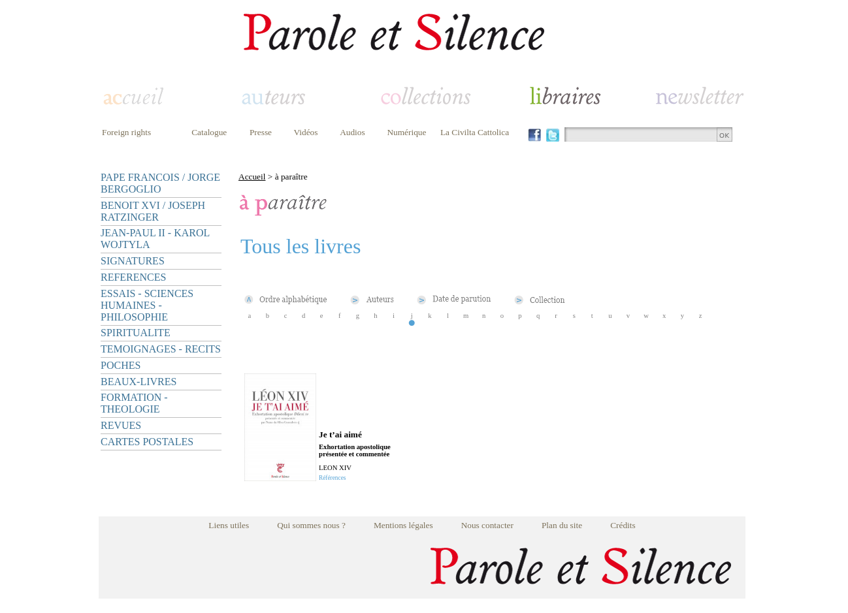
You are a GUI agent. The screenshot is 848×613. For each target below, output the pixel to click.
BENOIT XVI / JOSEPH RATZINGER (153, 211)
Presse (261, 132)
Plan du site (562, 525)
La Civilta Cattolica (474, 132)
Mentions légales (403, 525)
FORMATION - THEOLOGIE (134, 403)
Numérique (406, 132)
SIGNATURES (133, 260)
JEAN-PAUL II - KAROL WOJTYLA (155, 238)
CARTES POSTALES (147, 441)
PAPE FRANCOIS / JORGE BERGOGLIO (160, 183)
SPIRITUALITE (136, 332)
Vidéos (306, 132)
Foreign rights (126, 132)
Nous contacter (487, 525)
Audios (352, 132)
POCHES (120, 365)
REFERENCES (133, 277)
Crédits (623, 525)
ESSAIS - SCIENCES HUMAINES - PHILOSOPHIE (147, 305)
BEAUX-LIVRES (138, 381)
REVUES (121, 425)
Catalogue (209, 132)
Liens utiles (228, 525)
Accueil (251, 176)
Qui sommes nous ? (311, 525)
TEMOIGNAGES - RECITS (161, 348)
